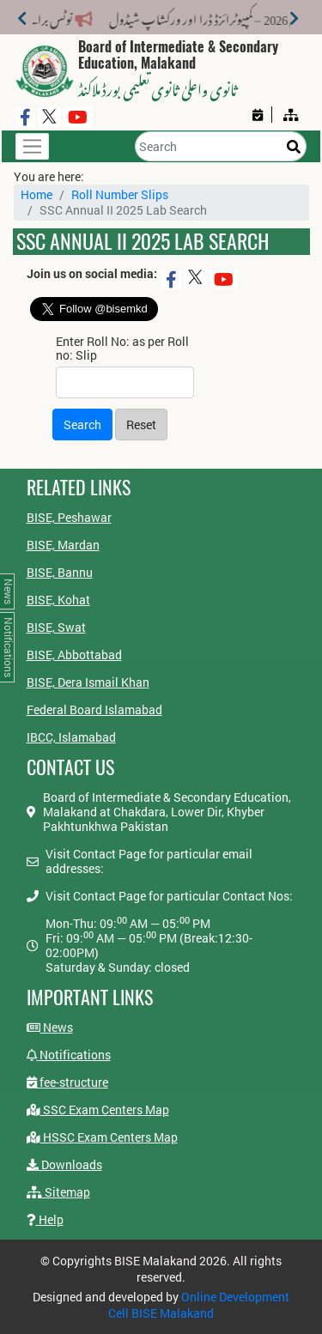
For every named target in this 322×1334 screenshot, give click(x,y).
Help (45, 1219)
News (50, 1027)
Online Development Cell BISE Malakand (198, 1305)
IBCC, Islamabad (71, 737)
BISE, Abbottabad (74, 654)
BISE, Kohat (58, 599)
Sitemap (58, 1192)
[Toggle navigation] (32, 146)
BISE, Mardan (63, 545)
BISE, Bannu (60, 572)
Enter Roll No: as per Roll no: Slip (122, 348)
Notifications (69, 1054)
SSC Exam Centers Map (98, 1109)
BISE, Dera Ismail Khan (88, 682)
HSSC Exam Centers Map (102, 1137)
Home (36, 194)
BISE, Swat (56, 627)
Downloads (64, 1164)
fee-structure (67, 1082)
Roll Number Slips (119, 194)
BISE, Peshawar (69, 517)
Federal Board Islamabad (94, 709)
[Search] (221, 146)
